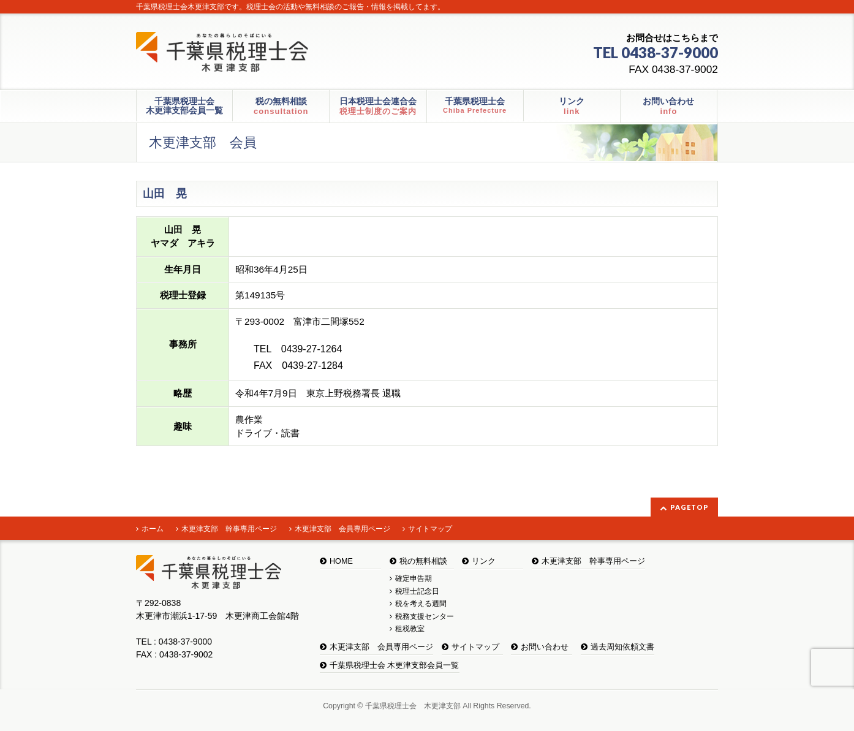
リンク (484, 561)
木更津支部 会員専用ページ (342, 529)
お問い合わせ (545, 647)
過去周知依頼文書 (622, 647)
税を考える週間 (421, 603)
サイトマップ (430, 529)
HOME (341, 561)
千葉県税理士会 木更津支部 (413, 706)
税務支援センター (424, 616)
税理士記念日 (417, 591)
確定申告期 (413, 578)
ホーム (153, 529)
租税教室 (410, 628)
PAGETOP (689, 507)
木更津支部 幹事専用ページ (229, 529)
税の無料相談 (423, 561)
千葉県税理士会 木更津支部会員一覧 (394, 665)
